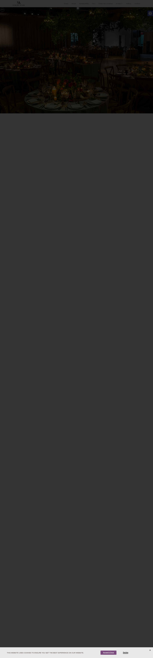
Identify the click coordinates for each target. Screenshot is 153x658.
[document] (76, 329)
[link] (108, 653)
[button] (150, 650)
